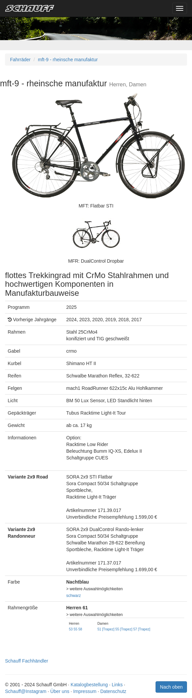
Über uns (59, 691)
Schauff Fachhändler (26, 661)
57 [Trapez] (141, 629)
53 (71, 629)
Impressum (84, 691)
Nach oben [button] (171, 687)
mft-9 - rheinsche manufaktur (68, 59)
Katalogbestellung (89, 684)
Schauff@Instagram (25, 691)
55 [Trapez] (123, 629)
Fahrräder (20, 59)
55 (75, 629)
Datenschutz (113, 691)
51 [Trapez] (105, 629)
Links (117, 684)
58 (80, 629)
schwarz (73, 595)
